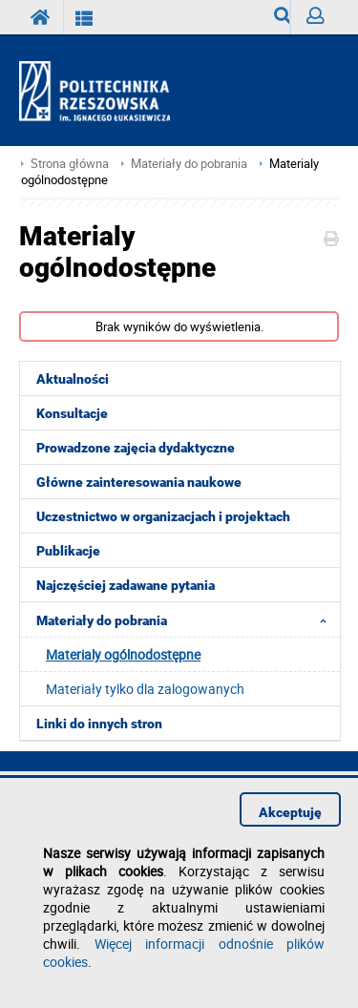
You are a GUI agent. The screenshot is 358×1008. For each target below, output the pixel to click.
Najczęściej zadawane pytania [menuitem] (125, 585)
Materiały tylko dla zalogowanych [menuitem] (145, 689)
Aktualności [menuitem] (72, 379)
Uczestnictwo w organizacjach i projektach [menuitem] (163, 516)
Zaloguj (322, 20)
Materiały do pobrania (189, 164)
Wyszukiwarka (282, 20)
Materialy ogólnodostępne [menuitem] (123, 654)
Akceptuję (290, 812)
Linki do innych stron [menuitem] (99, 723)
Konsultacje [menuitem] (72, 413)
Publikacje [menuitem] (68, 550)
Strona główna (70, 164)
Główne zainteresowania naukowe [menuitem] (139, 482)
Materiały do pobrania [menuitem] (187, 619)
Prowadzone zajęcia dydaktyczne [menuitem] (135, 447)
